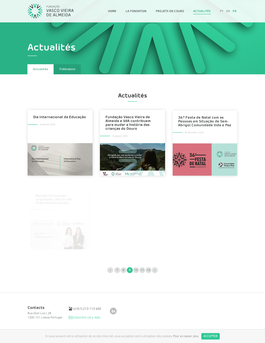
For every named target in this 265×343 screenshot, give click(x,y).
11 (142, 270)
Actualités (202, 11)
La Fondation (136, 11)
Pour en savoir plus (185, 338)
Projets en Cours (170, 11)
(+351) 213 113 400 (85, 308)
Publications (67, 69)
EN (228, 11)
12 (148, 270)
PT (221, 11)
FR (234, 11)
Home (112, 11)
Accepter (211, 338)
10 (136, 270)
